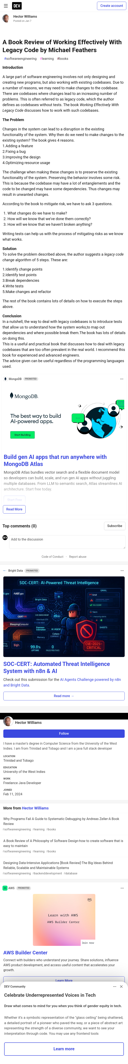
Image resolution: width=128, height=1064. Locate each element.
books (62, 58)
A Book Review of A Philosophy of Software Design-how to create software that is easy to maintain (63, 846)
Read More (14, 509)
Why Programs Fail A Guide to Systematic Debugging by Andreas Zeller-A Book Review (63, 824)
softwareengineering (20, 58)
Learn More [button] (64, 981)
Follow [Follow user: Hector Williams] (64, 733)
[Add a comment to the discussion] (67, 542)
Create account (111, 6)
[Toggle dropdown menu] (121, 379)
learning (47, 58)
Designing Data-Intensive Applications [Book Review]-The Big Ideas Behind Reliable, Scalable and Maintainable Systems (63, 868)
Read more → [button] (64, 696)
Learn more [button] (64, 1049)
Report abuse (77, 556)
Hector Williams (25, 16)
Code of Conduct (52, 556)
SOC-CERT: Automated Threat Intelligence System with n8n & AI (56, 667)
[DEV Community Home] (17, 6)
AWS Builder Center (25, 953)
